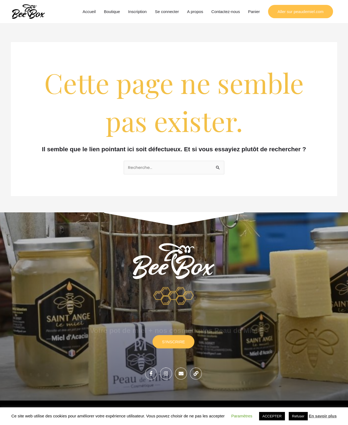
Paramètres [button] (242, 416)
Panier (254, 11)
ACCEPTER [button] (272, 416)
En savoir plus (323, 416)
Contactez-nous (225, 11)
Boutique (112, 11)
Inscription (137, 11)
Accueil (89, 11)
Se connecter (167, 11)
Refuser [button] (298, 416)
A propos (195, 11)
